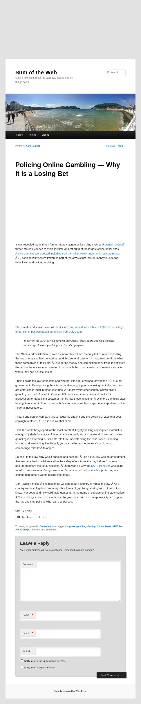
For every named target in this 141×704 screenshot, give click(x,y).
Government (46, 526)
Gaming (91, 526)
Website (27, 651)
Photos (32, 134)
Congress (70, 526)
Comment (29, 564)
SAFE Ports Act (100, 465)
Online (100, 526)
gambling (81, 526)
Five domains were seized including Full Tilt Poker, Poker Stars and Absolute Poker (68, 253)
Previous (109, 146)
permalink (51, 529)
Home (19, 134)
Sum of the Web (36, 72)
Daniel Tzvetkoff (114, 244)
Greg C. (26, 529)
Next (122, 146)
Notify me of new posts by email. (40, 667)
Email (28, 633)
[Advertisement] (70, 27)
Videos (45, 134)
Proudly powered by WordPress (70, 691)
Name (28, 615)
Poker (108, 526)
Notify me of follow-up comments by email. (45, 661)
